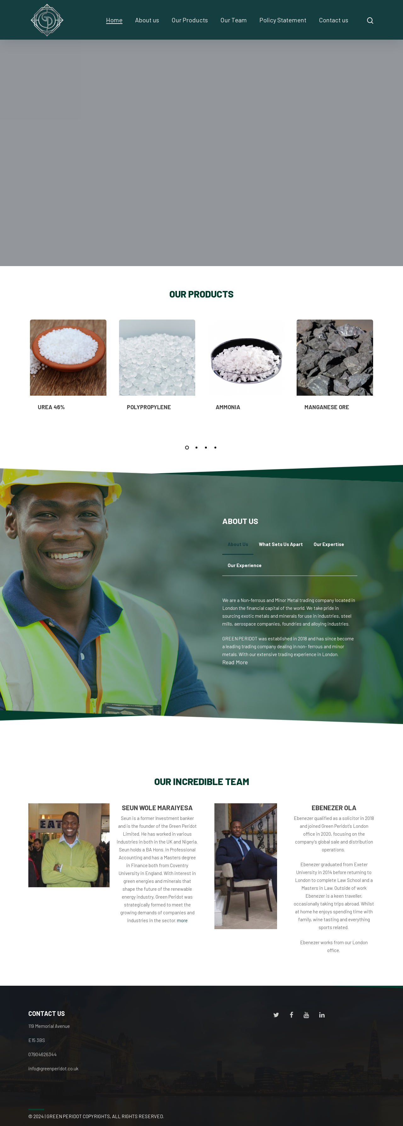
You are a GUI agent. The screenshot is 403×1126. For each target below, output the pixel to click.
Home (114, 20)
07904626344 (42, 1054)
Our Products (190, 20)
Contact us (333, 20)
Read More (235, 662)
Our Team (233, 20)
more (182, 920)
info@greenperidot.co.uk (53, 1068)
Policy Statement (282, 20)
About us (147, 20)
